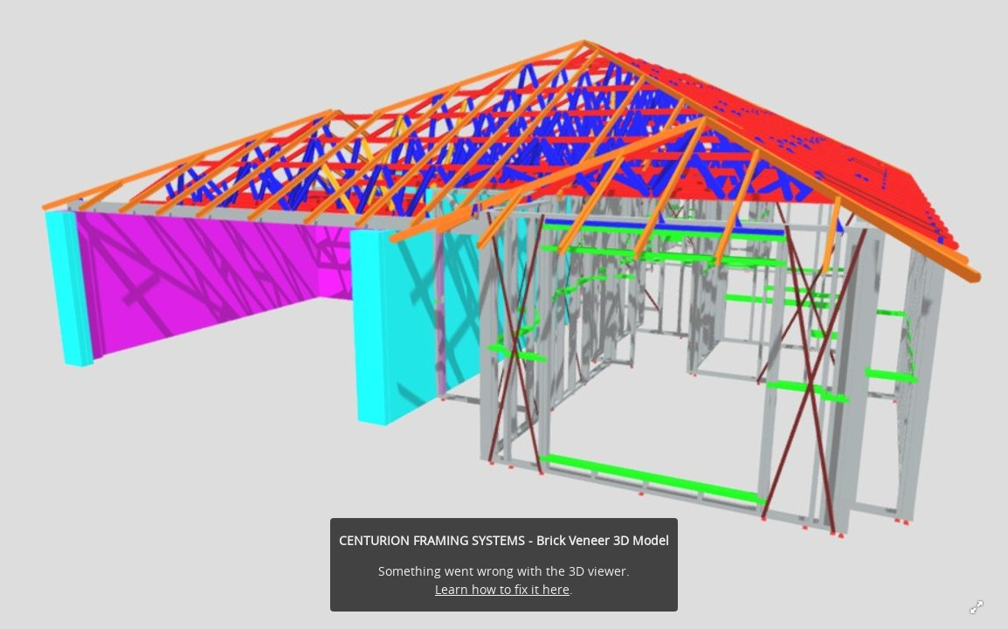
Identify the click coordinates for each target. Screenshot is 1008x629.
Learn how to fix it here (502, 589)
